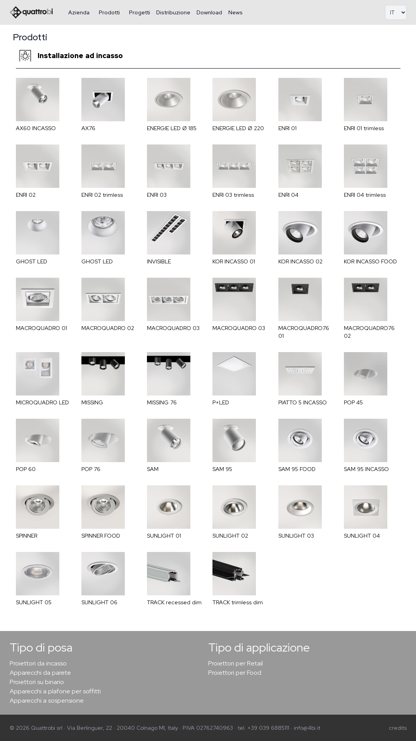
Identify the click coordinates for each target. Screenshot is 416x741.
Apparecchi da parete (40, 673)
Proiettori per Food (234, 673)
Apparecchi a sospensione (47, 700)
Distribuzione (173, 12)
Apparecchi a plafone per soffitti (55, 691)
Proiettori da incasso (38, 663)
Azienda (79, 12)
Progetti (139, 12)
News (235, 12)
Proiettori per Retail (235, 663)
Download (209, 12)
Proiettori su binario (37, 682)
